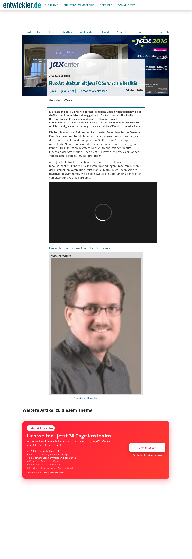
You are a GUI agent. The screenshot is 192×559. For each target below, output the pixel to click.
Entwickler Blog (31, 32)
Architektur (87, 32)
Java (51, 32)
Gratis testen (147, 447)
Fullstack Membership (79, 5)
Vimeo (107, 248)
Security (165, 32)
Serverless (123, 32)
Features (106, 5)
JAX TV (94, 248)
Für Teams (51, 5)
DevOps (67, 32)
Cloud (105, 32)
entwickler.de (22, 6)
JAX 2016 (101, 122)
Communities (127, 5)
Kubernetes (145, 32)
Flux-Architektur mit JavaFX (66, 248)
